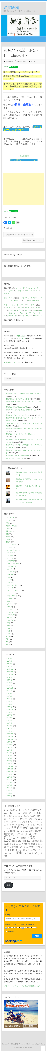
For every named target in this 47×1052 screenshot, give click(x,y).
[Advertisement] (23, 189)
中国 (5, 305)
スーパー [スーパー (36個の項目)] (10, 819)
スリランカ (19, 307)
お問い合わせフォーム (12, 362)
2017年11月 (9, 736)
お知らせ (9, 228)
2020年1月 (9, 685)
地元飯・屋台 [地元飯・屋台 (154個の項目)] (18, 834)
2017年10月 (9, 739)
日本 (8, 628)
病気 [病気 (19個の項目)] (39, 844)
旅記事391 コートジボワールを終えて (18, 399)
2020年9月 (9, 677)
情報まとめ (9, 531)
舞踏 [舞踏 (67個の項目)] (17, 849)
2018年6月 (9, 718)
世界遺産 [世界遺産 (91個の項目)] (19, 827)
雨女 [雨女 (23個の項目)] (11, 853)
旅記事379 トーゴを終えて (14, 458)
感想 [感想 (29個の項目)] (25, 838)
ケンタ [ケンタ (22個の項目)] (8, 816)
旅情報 (8, 536)
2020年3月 (9, 683)
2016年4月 (9, 788)
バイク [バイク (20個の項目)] (36, 819)
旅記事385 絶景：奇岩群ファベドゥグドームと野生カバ (24, 428)
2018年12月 (9, 709)
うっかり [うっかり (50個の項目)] (20, 813)
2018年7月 (9, 715)
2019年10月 (9, 688)
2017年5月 (9, 753)
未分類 (33, 61)
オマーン (35, 307)
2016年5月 (9, 785)
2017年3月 (9, 758)
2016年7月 (9, 780)
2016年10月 (9, 771)
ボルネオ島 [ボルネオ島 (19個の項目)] (9, 825)
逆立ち (8, 644)
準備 (8, 539)
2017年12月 (9, 734)
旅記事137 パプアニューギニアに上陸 (18, 235)
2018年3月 (9, 726)
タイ (37, 291)
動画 (7, 528)
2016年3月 (9, 790)
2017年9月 (9, 742)
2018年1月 (9, 731)
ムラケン (9, 520)
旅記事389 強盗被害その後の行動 (17, 407)
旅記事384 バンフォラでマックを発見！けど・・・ (22, 434)
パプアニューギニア (28, 298)
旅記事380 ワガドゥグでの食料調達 (17, 455)
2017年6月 (9, 750)
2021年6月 (9, 661)
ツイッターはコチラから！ (22, 128)
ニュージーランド (35, 288)
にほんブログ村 (23, 156)
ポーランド (38, 316)
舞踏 (7, 642)
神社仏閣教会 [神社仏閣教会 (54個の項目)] (13, 847)
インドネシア (11, 545)
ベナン (34, 313)
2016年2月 (9, 793)
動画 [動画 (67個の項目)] (15, 830)
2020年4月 (9, 680)
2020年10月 (9, 674)
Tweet (6, 67)
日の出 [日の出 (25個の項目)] (16, 841)
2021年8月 (9, 658)
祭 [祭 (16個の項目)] (26, 847)
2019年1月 (9, 707)
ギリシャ (28, 310)
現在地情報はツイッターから (24, 160)
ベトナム (12, 305)
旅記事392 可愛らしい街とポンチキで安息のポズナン (23, 393)
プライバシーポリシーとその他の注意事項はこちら (22, 986)
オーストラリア (21, 288)
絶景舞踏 (11, 7)
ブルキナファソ (12, 316)
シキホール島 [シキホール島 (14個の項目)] (18, 816)
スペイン (10, 569)
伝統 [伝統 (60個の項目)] (34, 827)
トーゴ (9, 582)
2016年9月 (9, 774)
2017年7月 (9, 747)
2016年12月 (9, 766)
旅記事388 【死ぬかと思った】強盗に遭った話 (21, 410)
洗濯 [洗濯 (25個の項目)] (35, 841)
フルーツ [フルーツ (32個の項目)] (15, 822)
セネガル (20, 313)
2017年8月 (9, 745)
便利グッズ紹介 (11, 526)
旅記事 (8, 542)
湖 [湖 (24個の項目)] (12, 844)
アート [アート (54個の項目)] (34, 813)
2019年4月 (9, 699)
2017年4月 (9, 755)
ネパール (28, 307)
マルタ (34, 310)
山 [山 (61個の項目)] (16, 837)
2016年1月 (9, 796)
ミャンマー (21, 305)
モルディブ (9, 307)
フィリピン (9, 291)
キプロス (20, 310)
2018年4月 (9, 723)
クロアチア (11, 561)
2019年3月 (9, 701)
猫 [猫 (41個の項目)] (31, 844)
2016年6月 (9, 782)
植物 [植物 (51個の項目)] (26, 840)
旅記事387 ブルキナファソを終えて (17, 415)
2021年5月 (9, 664)
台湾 (5, 298)
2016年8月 (9, 777)
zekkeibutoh (9, 61)
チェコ (9, 580)
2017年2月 (9, 761)
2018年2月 (9, 728)
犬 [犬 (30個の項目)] (24, 844)
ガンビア (28, 313)
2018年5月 (9, 720)
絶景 (7, 639)
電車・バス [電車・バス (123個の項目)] (28, 853)
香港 (29, 300)
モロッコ (12, 313)
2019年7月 (9, 691)
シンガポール (20, 291)
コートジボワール (26, 316)
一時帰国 (35, 300)
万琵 (7, 523)
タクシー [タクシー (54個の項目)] (24, 818)
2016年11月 (9, 769)
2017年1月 (9, 763)
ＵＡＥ (9, 634)
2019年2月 (9, 704)
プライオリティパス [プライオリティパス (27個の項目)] (32, 822)
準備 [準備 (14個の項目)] (18, 844)
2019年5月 (9, 696)
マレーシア (30, 291)
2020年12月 (9, 669)
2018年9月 (9, 712)
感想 (7, 534)
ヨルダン (12, 310)
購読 (8, 885)
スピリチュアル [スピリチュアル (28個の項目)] (32, 816)
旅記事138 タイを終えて (33, 240)
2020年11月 (9, 672)
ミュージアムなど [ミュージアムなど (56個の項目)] (27, 824)
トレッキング (10, 518)
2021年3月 (9, 666)
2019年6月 (9, 693)
